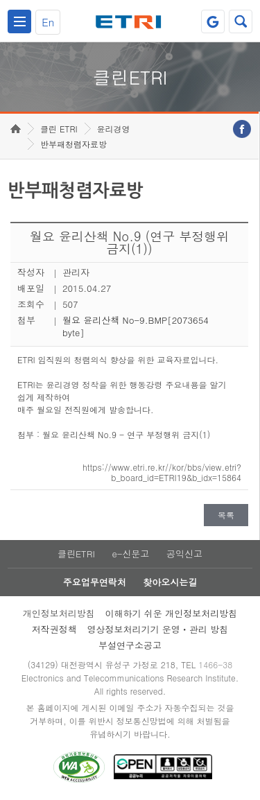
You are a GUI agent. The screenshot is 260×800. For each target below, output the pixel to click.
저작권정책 (54, 629)
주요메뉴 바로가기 (0, 0)
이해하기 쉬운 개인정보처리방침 (171, 613)
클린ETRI (76, 553)
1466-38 (215, 664)
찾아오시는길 (170, 582)
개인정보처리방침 (59, 613)
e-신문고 (130, 553)
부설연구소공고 (130, 645)
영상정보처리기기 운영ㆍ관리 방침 (158, 629)
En (48, 22)
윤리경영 (113, 128)
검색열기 (240, 21)
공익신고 (184, 553)
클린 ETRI (59, 128)
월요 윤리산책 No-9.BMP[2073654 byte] (135, 326)
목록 (226, 515)
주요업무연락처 (94, 582)
